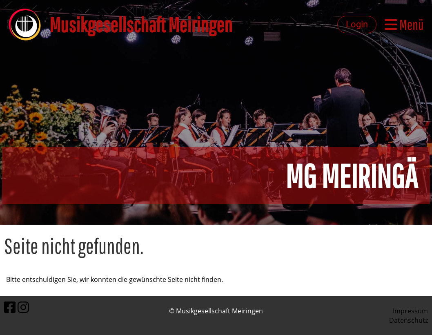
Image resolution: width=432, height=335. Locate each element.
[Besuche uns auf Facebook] (10, 307)
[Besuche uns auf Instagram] (23, 307)
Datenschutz (408, 320)
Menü (404, 24)
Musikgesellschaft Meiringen (140, 24)
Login (357, 24)
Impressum (410, 310)
